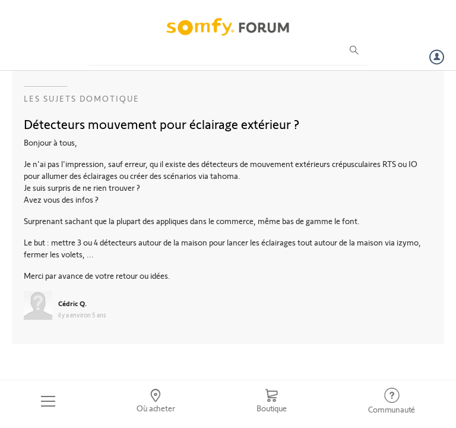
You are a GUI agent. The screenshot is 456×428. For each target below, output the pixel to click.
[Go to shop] (271, 401)
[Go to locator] (156, 401)
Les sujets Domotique (82, 98)
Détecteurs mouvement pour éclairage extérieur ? (161, 123)
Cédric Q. (72, 303)
